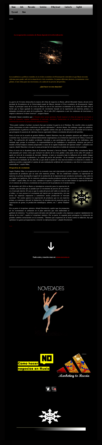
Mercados (31, 7)
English (79, 7)
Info (21, 7)
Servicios (43, 7)
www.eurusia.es (62, 257)
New (24, 12)
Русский (15, 12)
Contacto (68, 7)
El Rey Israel (55, 7)
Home (14, 7)
